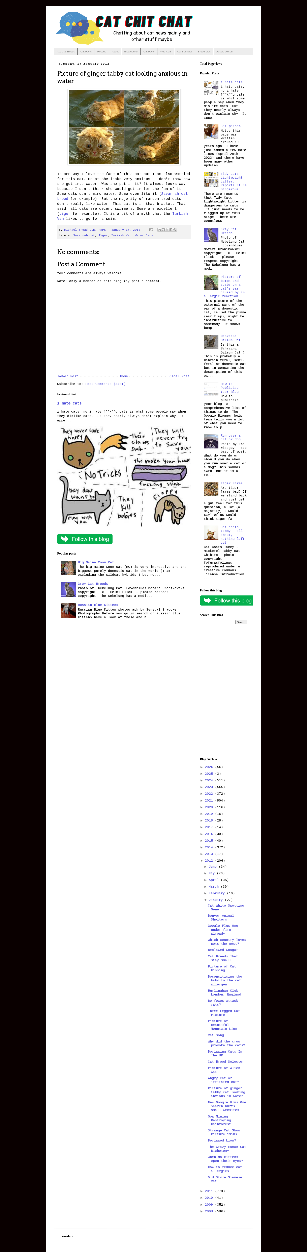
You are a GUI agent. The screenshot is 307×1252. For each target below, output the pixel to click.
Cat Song (216, 1035)
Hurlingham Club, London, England (224, 993)
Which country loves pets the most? (227, 942)
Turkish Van (121, 235)
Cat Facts (86, 51)
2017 (210, 827)
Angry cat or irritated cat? (223, 1080)
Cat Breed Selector (226, 1062)
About (115, 51)
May (213, 873)
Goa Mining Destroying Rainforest (219, 1120)
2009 (210, 1205)
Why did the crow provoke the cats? (226, 1043)
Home (124, 376)
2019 (210, 814)
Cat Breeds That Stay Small (223, 958)
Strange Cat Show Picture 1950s (224, 1132)
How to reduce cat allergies (225, 1169)
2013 (210, 854)
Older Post (180, 376)
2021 (210, 801)
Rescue (101, 51)
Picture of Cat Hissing (222, 968)
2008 (210, 1211)
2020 (210, 807)
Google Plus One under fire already (223, 929)
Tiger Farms (232, 483)
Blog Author (131, 51)
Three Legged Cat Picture (224, 1013)
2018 (210, 821)
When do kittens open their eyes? (225, 1159)
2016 (210, 834)
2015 (210, 841)
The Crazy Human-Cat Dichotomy (227, 1149)
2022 (210, 794)
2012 (210, 861)
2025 (210, 774)
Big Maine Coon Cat (96, 562)
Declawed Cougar (223, 950)
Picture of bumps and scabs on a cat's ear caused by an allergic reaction (224, 286)
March (215, 887)
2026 (210, 767)
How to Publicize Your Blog (230, 388)
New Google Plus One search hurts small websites (227, 1106)
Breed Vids (204, 51)
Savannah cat (84, 235)
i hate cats (69, 403)
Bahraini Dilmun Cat (231, 338)
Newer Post (68, 376)
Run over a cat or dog (231, 437)
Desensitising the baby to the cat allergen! (225, 980)
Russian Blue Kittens (98, 605)
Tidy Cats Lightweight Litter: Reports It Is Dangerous (234, 181)
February (218, 893)
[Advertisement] (223, 690)
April (215, 880)
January (217, 900)
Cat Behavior (184, 51)
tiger (64, 214)
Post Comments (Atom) (105, 384)
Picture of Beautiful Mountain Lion (222, 1025)
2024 (210, 780)
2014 (210, 847)
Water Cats (144, 235)
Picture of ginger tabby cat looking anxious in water (226, 1092)
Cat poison (231, 126)
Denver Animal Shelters (221, 918)
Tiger (103, 235)
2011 (210, 1191)
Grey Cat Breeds (93, 584)
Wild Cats (166, 51)
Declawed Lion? (222, 1141)
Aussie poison (224, 51)
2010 (210, 1198)
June (214, 867)
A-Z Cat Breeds (66, 51)
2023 (210, 787)
